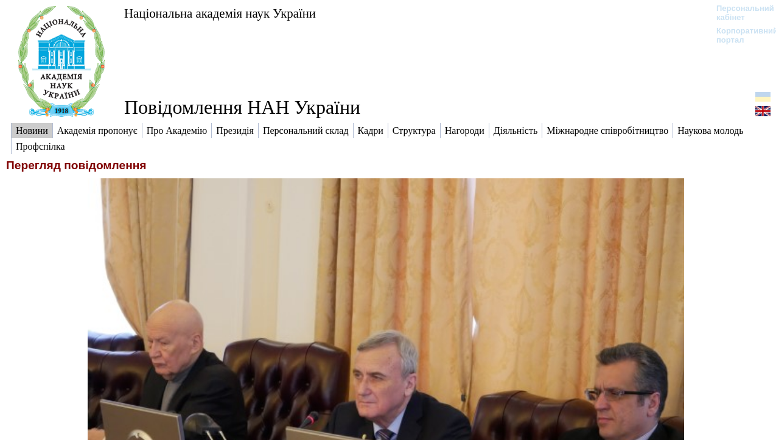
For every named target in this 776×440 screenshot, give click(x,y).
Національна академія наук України (220, 13)
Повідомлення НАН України (242, 107)
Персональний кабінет (739, 13)
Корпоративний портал (739, 35)
